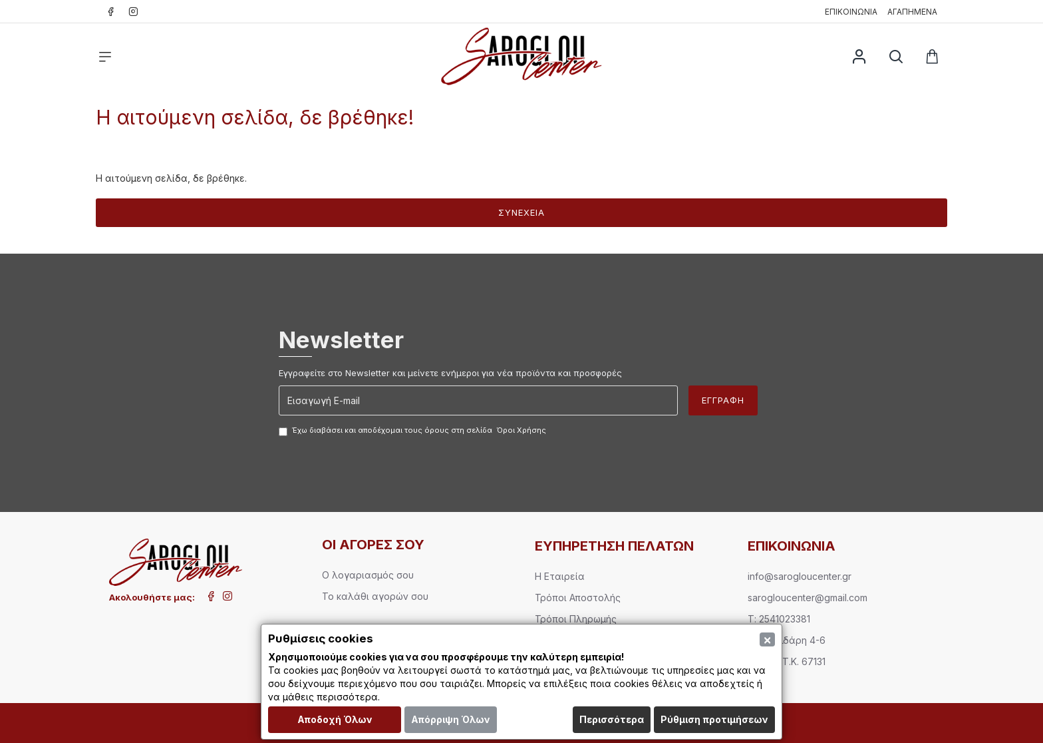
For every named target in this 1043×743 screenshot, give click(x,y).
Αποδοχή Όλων (334, 719)
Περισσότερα (611, 719)
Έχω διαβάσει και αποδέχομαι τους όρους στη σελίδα (413, 430)
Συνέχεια (521, 212)
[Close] (767, 639)
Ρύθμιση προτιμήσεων (714, 719)
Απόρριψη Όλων (450, 719)
